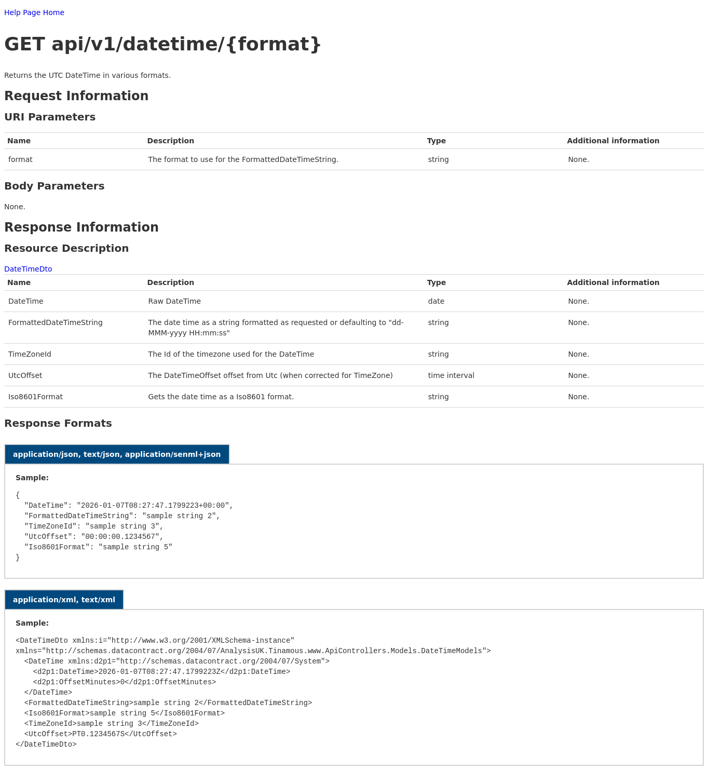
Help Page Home (34, 12)
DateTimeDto (28, 269)
